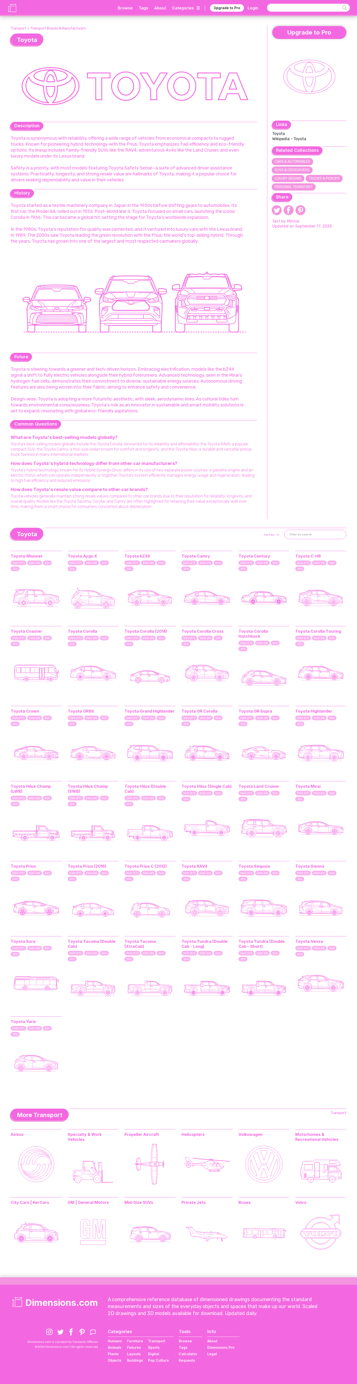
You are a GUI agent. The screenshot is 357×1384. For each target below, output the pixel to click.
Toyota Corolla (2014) (145, 631)
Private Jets (193, 1202)
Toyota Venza (309, 941)
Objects (114, 1360)
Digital (153, 1354)
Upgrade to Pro (227, 8)
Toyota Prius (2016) (87, 866)
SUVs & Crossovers (292, 170)
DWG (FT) (18, 563)
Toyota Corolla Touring (318, 631)
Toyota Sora (23, 941)
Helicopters (193, 1134)
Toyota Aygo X (82, 556)
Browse (125, 7)
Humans (115, 1341)
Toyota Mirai (308, 786)
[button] (271, 535)
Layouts (134, 1354)
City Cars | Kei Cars (30, 1202)
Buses (244, 1202)
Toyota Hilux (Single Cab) (206, 786)
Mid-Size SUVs (138, 1202)
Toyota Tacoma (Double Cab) (92, 944)
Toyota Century (254, 556)
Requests (187, 1360)
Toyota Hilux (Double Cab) (145, 789)
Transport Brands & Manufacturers (58, 28)
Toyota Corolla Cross (202, 631)
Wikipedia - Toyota (289, 138)
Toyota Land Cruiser (258, 786)
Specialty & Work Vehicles (85, 1137)
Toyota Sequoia (254, 866)
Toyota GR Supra (255, 711)
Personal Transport (294, 187)
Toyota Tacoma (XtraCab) (140, 944)
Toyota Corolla (82, 631)
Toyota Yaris (23, 1021)
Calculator (188, 1354)
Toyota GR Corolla (199, 711)
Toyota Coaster (26, 631)
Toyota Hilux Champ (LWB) (31, 789)
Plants (113, 1354)
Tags (143, 7)
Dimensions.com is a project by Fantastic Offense (63, 1342)
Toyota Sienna (309, 866)
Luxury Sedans (288, 178)
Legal (212, 1354)
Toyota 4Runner (27, 556)
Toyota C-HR (308, 556)
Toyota (278, 133)
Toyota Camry (195, 556)
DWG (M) (34, 563)
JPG (15, 569)
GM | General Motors (88, 1202)
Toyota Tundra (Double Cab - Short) (261, 944)
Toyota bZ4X (137, 556)
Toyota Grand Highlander (149, 711)
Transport (19, 28)
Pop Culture (158, 1360)
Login (253, 7)
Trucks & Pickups (324, 178)
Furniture (135, 1341)
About (160, 7)
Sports (154, 1347)
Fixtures (134, 1347)
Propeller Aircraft (141, 1134)
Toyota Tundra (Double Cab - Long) (204, 944)
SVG (47, 563)
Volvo (300, 1202)
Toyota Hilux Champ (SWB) (88, 789)
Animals (114, 1347)
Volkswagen (250, 1134)
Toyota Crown (25, 711)
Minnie (293, 221)
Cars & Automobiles (292, 162)
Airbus (17, 1134)
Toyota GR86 (81, 711)
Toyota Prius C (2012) (145, 866)
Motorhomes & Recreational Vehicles (316, 1137)
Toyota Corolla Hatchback (253, 634)
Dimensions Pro (221, 1347)
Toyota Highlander (313, 711)
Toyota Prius (23, 866)
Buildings (135, 1360)
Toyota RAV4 (194, 866)
